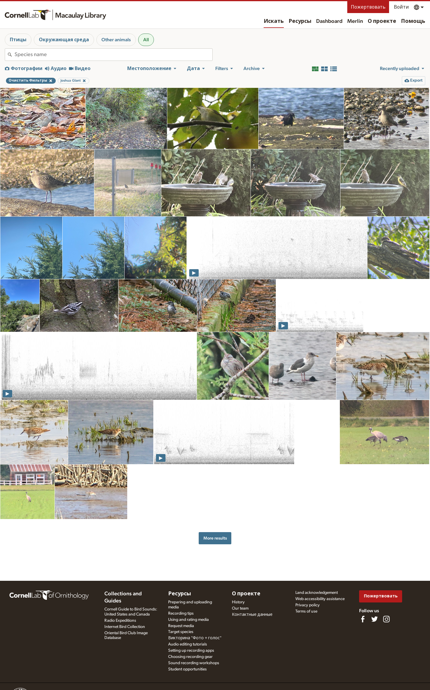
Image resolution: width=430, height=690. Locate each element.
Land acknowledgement (316, 593)
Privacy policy (307, 605)
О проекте (382, 21)
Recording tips (181, 613)
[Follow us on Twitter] (374, 619)
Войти (401, 7)
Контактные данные (252, 615)
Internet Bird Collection (124, 627)
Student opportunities (187, 669)
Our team (240, 608)
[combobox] (113, 55)
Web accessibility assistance (320, 599)
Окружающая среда (64, 39)
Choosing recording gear (190, 657)
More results (215, 538)
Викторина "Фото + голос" (195, 638)
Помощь (413, 21)
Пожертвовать (368, 7)
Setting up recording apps (191, 650)
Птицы (18, 39)
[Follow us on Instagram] (386, 619)
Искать (274, 21)
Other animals (116, 39)
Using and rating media (188, 620)
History (238, 602)
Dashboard (329, 21)
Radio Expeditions (120, 620)
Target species (180, 632)
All (146, 39)
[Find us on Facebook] (362, 619)
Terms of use (306, 611)
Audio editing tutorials (187, 644)
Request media (181, 626)
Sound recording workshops (193, 663)
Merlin (355, 21)
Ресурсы (300, 21)
